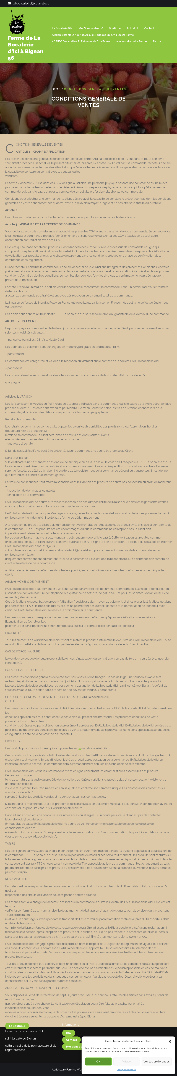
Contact (149, 28)
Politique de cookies (126, 1069)
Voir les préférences (157, 1061)
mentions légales (78, 1024)
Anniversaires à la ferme (131, 41)
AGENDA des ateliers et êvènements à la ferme (81, 41)
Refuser (126, 1061)
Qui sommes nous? (91, 28)
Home (56, 89)
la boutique (17, 1003)
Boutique (115, 28)
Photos (157, 41)
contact (71, 1017)
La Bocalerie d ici (62, 28)
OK (98, 1061)
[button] (170, 1041)
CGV (68, 1011)
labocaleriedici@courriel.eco (31, 3)
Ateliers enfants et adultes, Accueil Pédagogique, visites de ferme (93, 34)
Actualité (132, 28)
